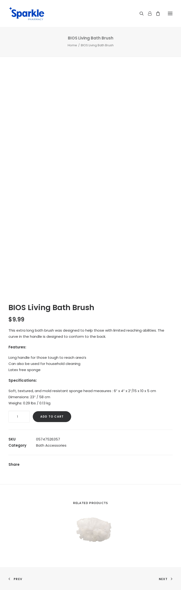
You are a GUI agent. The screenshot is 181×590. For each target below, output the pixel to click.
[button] (170, 13)
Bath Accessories (51, 445)
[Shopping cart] (156, 13)
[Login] (148, 13)
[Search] (139, 13)
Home (72, 45)
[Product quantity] (19, 417)
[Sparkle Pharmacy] (26, 13)
